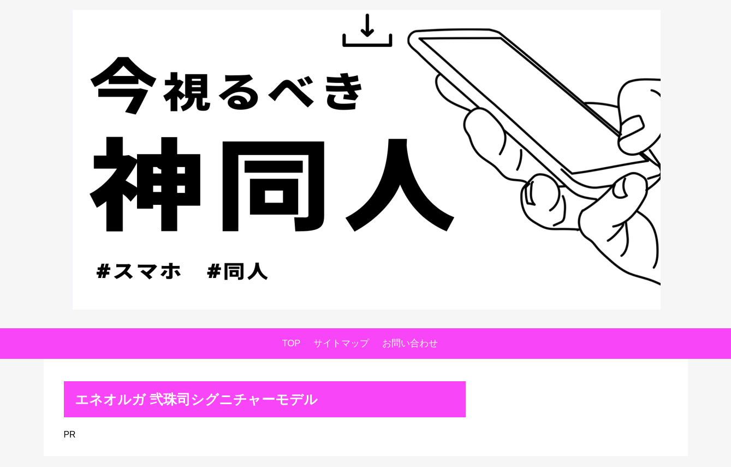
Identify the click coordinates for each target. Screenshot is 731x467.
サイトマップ (341, 343)
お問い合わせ (410, 343)
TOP (291, 343)
